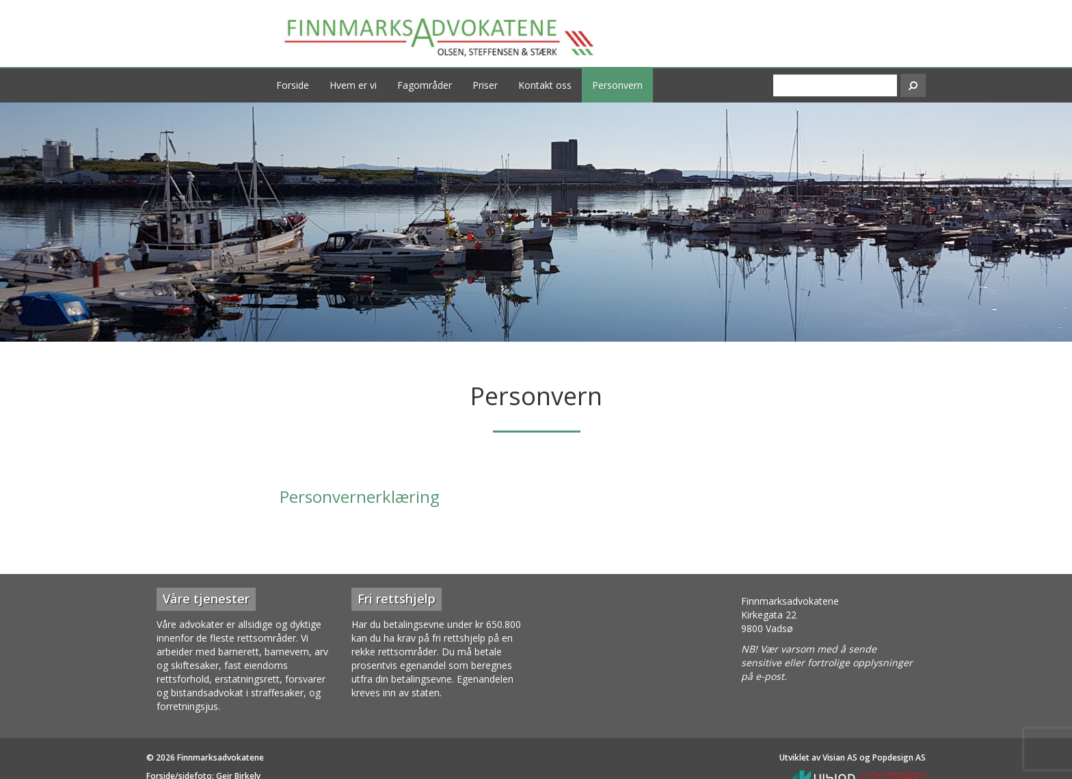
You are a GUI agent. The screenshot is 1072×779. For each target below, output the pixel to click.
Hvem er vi (353, 85)
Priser (485, 85)
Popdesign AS (899, 757)
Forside (292, 85)
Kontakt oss (545, 85)
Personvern (617, 85)
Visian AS (839, 757)
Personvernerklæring (360, 496)
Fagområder (424, 85)
